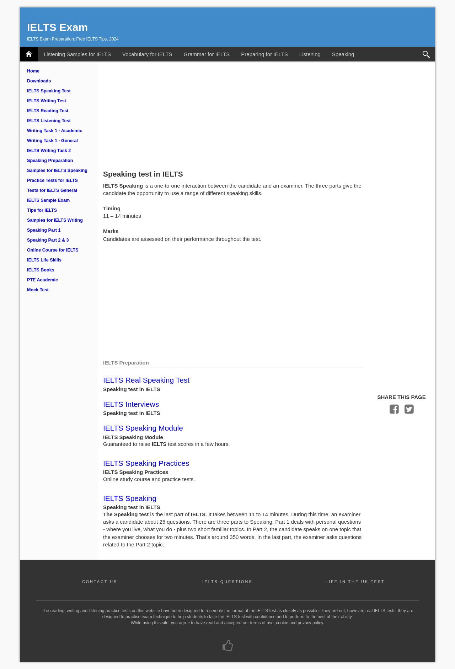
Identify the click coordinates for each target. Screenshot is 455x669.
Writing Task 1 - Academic (54, 130)
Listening (310, 54)
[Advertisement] (266, 114)
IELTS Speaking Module (143, 428)
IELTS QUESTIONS (228, 581)
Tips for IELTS (42, 210)
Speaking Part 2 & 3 (48, 240)
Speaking (343, 54)
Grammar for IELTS (207, 54)
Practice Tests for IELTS (52, 180)
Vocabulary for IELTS (147, 54)
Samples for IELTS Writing (55, 220)
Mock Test (38, 289)
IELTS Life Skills (44, 260)
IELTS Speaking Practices (146, 463)
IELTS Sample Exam (48, 200)
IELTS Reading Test (47, 110)
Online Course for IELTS (53, 250)
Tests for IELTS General (52, 190)
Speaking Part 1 (44, 230)
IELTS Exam (57, 27)
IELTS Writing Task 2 (49, 150)
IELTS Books (40, 270)
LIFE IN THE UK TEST (355, 581)
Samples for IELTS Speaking (57, 170)
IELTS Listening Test (49, 120)
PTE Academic (42, 279)
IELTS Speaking (129, 498)
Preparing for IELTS (264, 54)
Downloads (39, 81)
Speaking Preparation (50, 160)
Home (33, 71)
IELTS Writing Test (46, 100)
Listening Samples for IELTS (77, 54)
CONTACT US (99, 581)
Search (426, 54)
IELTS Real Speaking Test (146, 380)
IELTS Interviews (131, 404)
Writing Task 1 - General (52, 140)
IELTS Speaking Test (49, 90)
